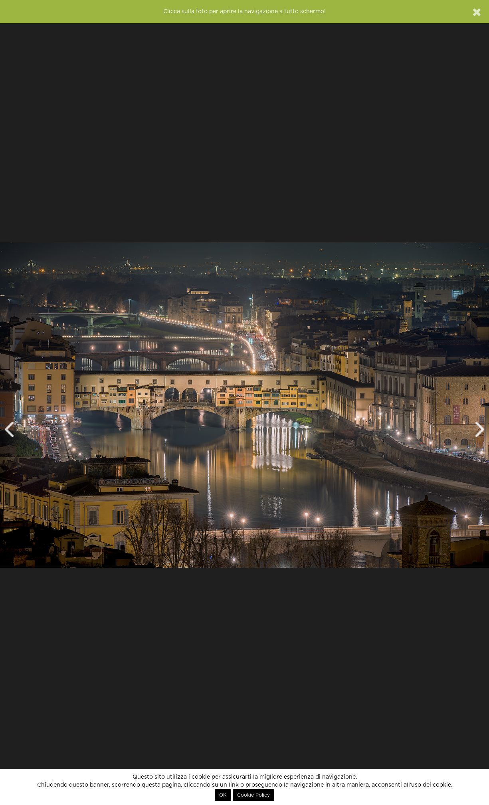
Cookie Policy (253, 795)
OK (223, 795)
